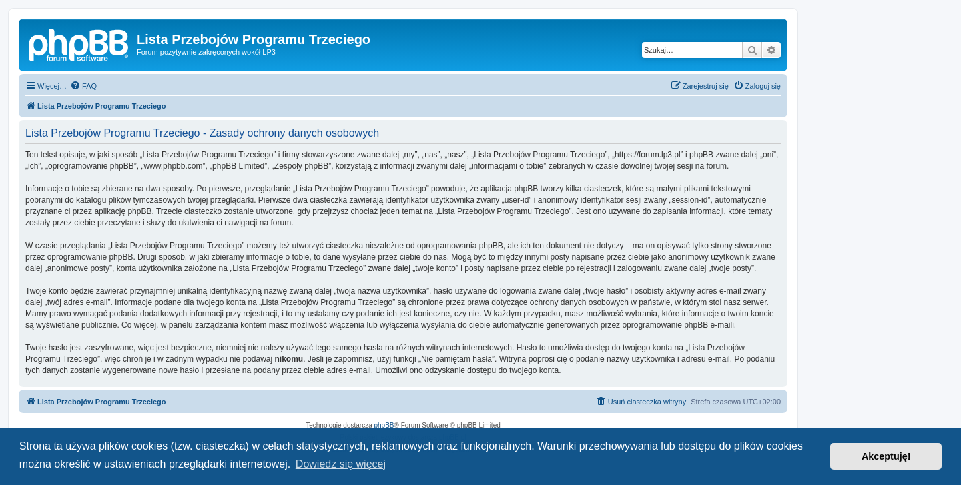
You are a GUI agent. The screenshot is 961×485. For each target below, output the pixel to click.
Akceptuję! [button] (886, 456)
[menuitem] (83, 86)
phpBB (384, 425)
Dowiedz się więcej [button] (341, 464)
